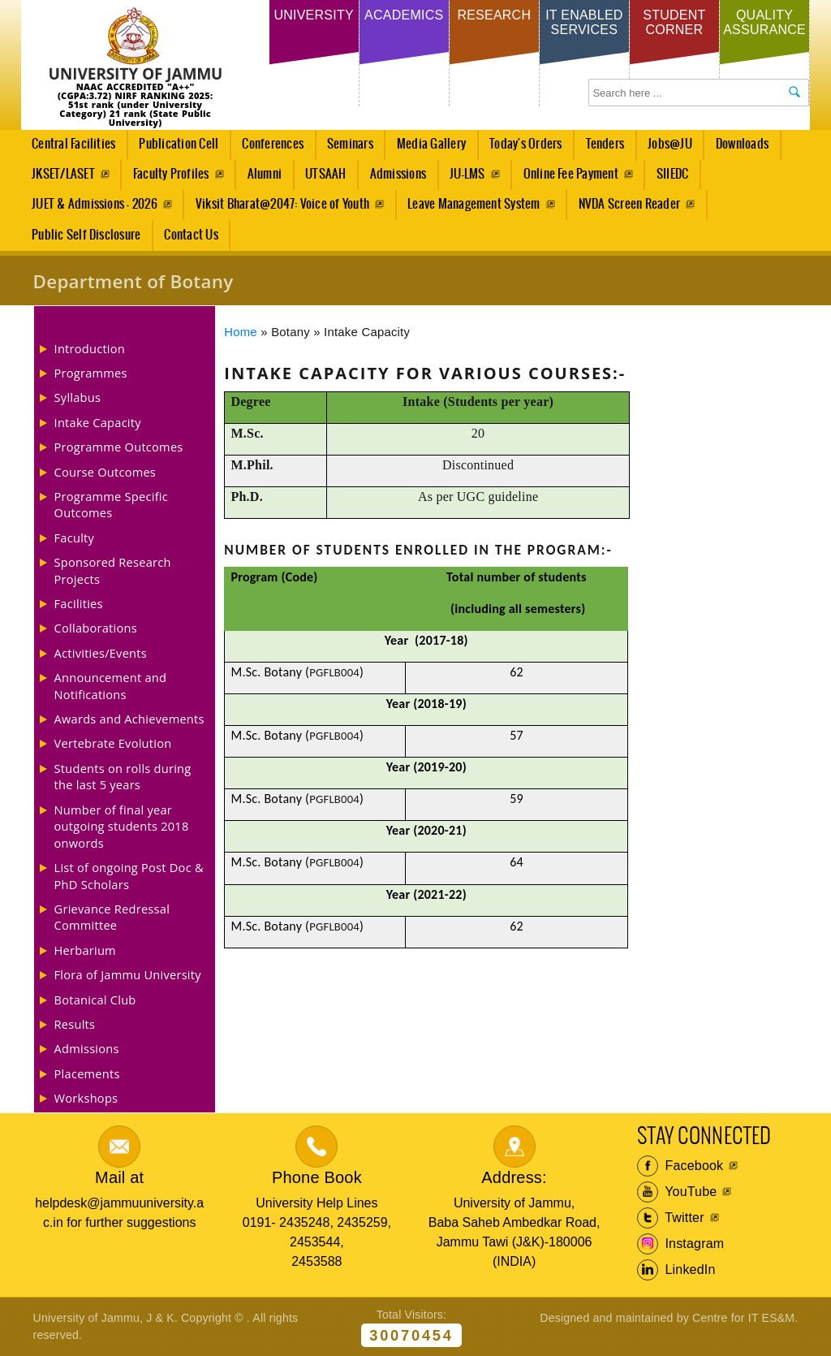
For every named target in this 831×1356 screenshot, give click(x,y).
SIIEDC (672, 174)
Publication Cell (178, 144)
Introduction (89, 348)
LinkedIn (676, 1269)
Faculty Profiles (171, 174)
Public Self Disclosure (86, 235)
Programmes (90, 373)
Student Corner (674, 22)
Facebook (680, 1166)
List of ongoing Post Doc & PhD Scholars (129, 875)
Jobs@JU (666, 148)
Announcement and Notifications (110, 685)
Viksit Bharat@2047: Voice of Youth (282, 204)
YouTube (677, 1192)
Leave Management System (473, 204)
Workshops (86, 1098)
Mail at (119, 1177)
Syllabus (77, 397)
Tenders (605, 144)
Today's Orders (525, 144)
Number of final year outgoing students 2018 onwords (121, 826)
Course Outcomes (105, 472)
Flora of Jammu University (127, 974)
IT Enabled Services (583, 22)
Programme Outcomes (118, 446)
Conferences (268, 148)
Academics (403, 15)
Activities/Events (100, 653)
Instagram (681, 1244)
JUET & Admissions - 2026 (94, 204)
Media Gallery (426, 148)
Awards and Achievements (129, 718)
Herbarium (85, 950)
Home (240, 332)
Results (75, 1024)
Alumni (265, 174)
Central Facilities (69, 148)
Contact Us (190, 235)
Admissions (393, 178)
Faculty (74, 537)
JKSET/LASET (63, 174)
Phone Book (317, 1177)
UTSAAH (321, 178)
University (313, 15)
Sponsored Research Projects (112, 570)
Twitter (670, 1218)
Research (494, 15)
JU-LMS (467, 174)
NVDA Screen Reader (629, 204)
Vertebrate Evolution (113, 743)
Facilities (78, 603)
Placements (87, 1073)
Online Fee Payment (570, 174)
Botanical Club (95, 999)
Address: (514, 1177)
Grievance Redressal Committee (112, 916)
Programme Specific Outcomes (111, 504)
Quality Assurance (764, 22)
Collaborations (95, 628)
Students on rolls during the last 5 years (123, 776)
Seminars (350, 144)
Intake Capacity (97, 422)
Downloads (742, 144)
